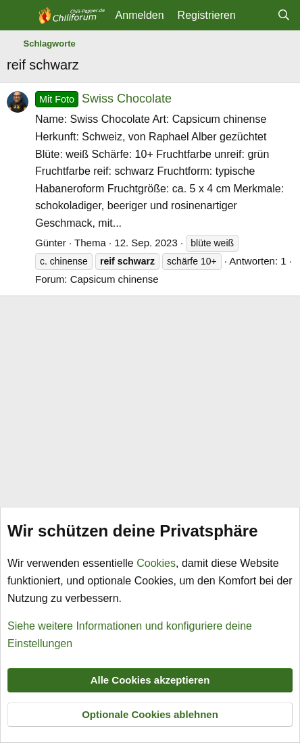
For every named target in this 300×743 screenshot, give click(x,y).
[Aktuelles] (256, 15)
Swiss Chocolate (103, 98)
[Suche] (283, 15)
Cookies (156, 563)
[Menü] (18, 15)
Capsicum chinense (114, 279)
